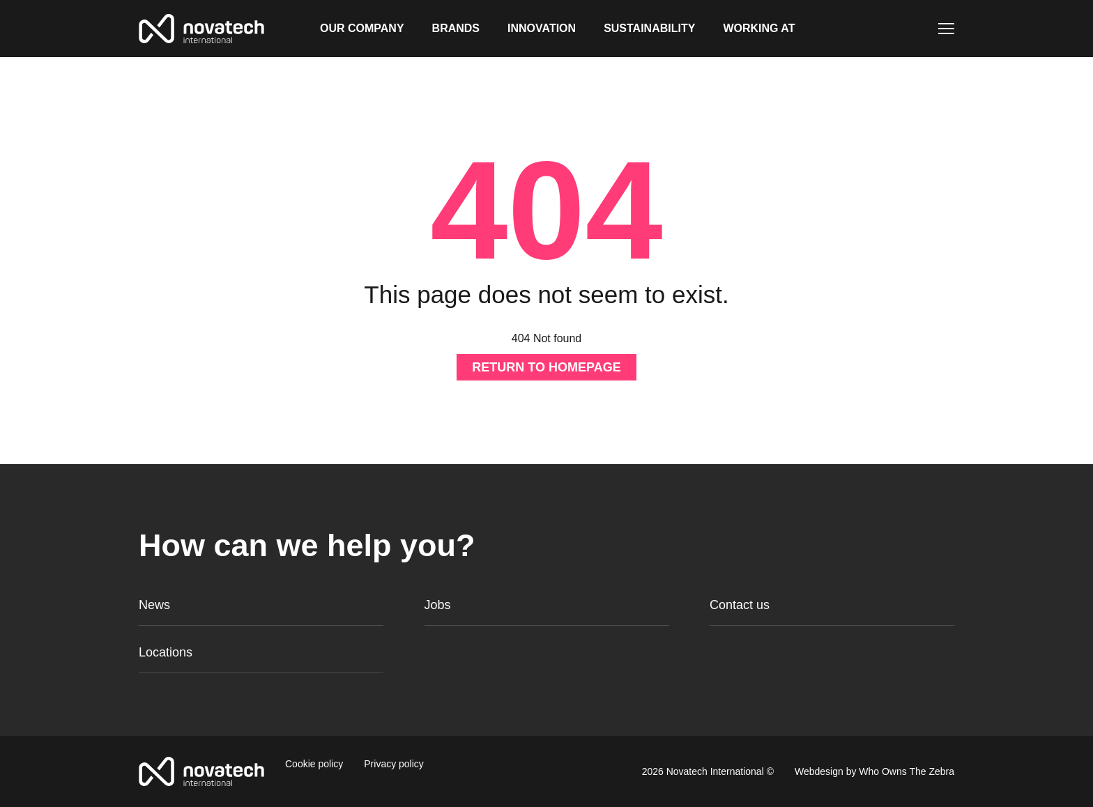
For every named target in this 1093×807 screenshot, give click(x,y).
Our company (362, 28)
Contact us (740, 605)
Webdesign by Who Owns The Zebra (874, 771)
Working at (759, 28)
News (154, 605)
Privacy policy (394, 763)
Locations (165, 652)
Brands (456, 28)
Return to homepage (546, 367)
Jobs (438, 605)
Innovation (541, 28)
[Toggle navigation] (946, 28)
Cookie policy (314, 763)
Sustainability (649, 28)
